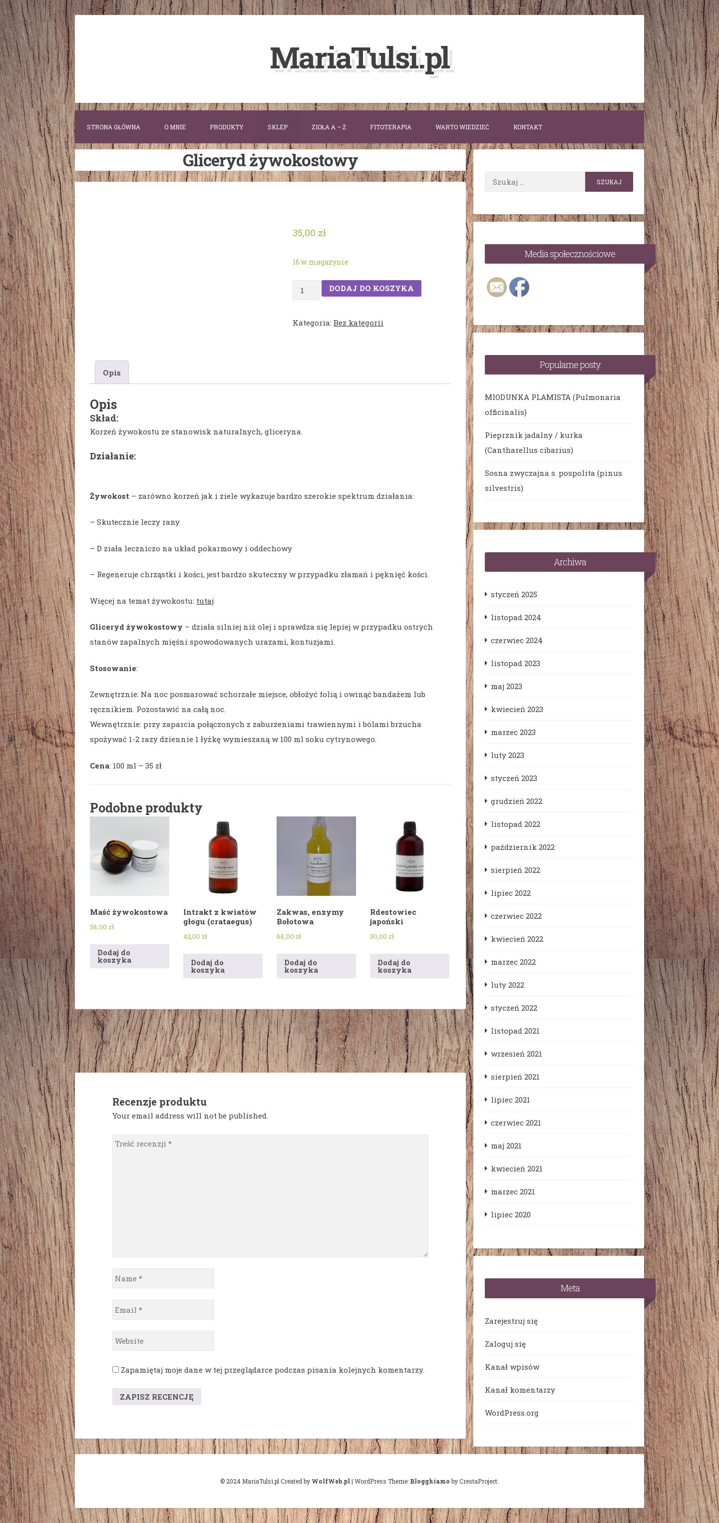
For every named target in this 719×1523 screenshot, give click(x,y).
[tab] (112, 372)
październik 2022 (523, 847)
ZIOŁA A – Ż (329, 127)
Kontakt (527, 127)
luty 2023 (507, 755)
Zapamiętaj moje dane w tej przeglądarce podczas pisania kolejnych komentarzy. (272, 1370)
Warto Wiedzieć (462, 127)
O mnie (175, 127)
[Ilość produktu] (306, 290)
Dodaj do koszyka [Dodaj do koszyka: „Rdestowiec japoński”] (394, 965)
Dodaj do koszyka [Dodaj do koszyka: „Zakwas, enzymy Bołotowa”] (301, 965)
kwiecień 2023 (517, 709)
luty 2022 (507, 985)
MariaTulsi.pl (359, 56)
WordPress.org (512, 1413)
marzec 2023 (513, 732)
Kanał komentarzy (520, 1390)
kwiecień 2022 (517, 939)
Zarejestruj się (511, 1321)
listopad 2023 (515, 663)
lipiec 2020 (511, 1214)
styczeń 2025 (514, 594)
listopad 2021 (515, 1031)
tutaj (205, 601)
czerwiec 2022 (516, 916)
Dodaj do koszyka (371, 288)
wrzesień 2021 (516, 1054)
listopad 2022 (515, 824)
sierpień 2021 (515, 1077)
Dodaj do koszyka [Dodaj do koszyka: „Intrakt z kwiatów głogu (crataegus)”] (208, 965)
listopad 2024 (516, 617)
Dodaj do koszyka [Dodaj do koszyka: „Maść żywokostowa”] (114, 956)
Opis (112, 373)
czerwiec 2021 (516, 1123)
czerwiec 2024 (517, 640)
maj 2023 (506, 686)
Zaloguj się (505, 1344)
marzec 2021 (513, 1191)
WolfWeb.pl (331, 1481)
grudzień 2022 (516, 801)
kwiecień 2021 (517, 1168)
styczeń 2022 (514, 1008)
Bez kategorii (358, 322)
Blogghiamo (430, 1481)
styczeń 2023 (514, 778)
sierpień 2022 (515, 870)
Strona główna (113, 127)
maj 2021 (506, 1145)
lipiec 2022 (511, 893)
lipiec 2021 (510, 1100)
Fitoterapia (390, 127)
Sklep (278, 127)
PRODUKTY (227, 127)
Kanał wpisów (512, 1367)
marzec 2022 (513, 962)
